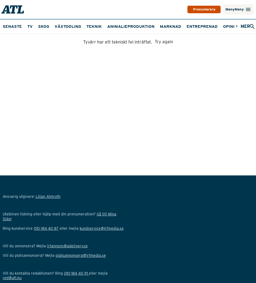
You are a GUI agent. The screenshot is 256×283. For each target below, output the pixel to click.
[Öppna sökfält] (243, 26)
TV (43, 26)
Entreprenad (202, 40)
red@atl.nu (12, 277)
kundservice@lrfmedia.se (102, 258)
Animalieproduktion (130, 40)
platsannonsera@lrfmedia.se (81, 268)
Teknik (94, 40)
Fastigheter (118, 26)
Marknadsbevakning (75, 26)
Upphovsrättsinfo (18, 216)
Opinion (231, 40)
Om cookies (13, 220)
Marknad (170, 40)
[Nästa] (230, 26)
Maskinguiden (19, 26)
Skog (43, 40)
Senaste (12, 40)
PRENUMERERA (190, 9)
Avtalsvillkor (13, 225)
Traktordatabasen (160, 26)
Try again (164, 56)
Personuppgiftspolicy (21, 230)
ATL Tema (197, 26)
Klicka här (33, 263)
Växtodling (68, 40)
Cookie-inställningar (20, 239)
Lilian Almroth (79, 211)
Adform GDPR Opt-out (22, 234)
